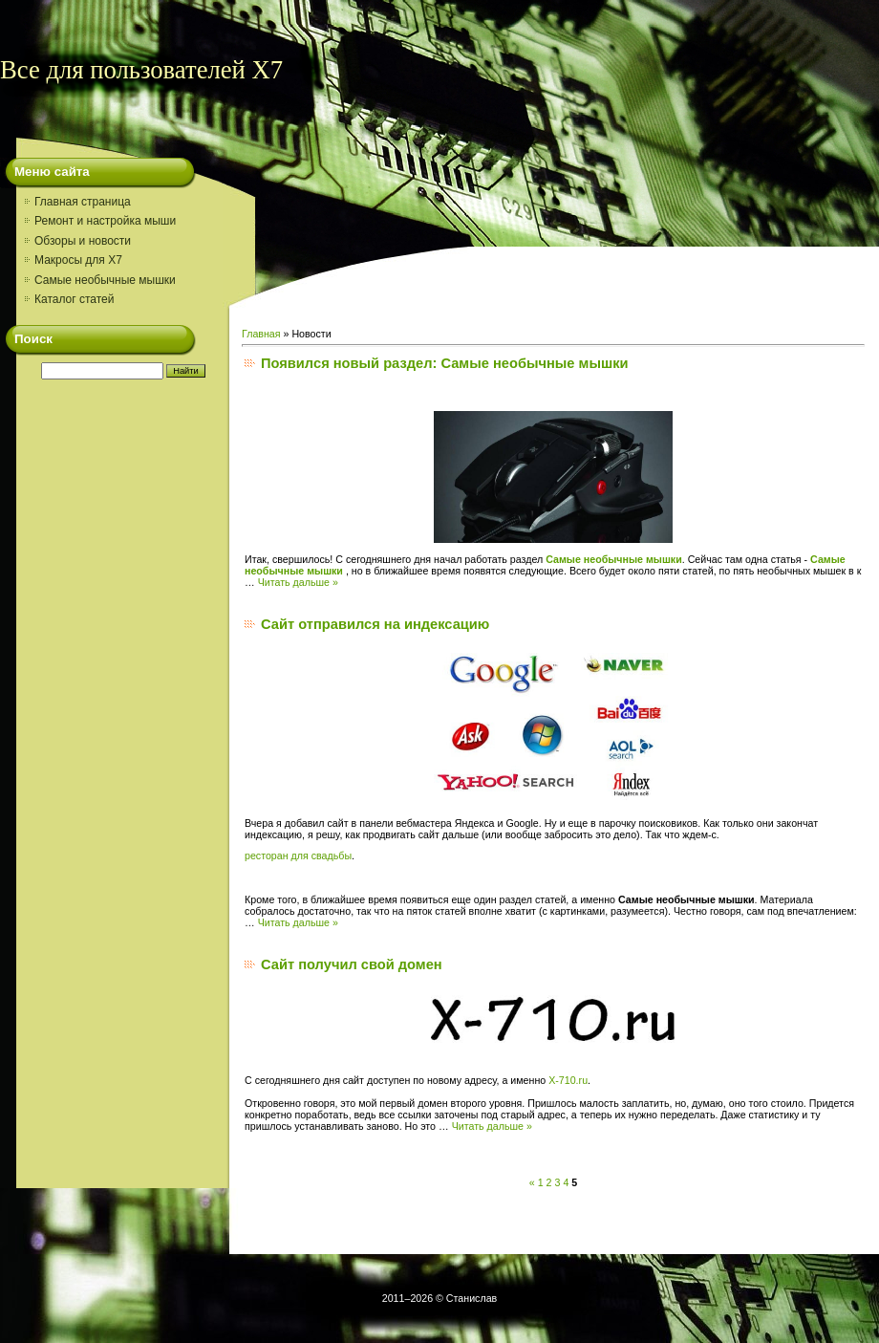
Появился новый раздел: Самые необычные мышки (445, 363)
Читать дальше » (298, 582)
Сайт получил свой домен (351, 964)
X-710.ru (568, 1080)
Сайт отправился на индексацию (375, 624)
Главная (261, 333)
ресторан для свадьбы (298, 855)
